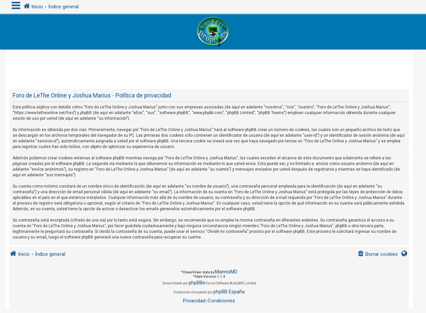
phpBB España (229, 292)
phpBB (196, 283)
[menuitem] (377, 254)
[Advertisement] (209, 66)
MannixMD (226, 272)
